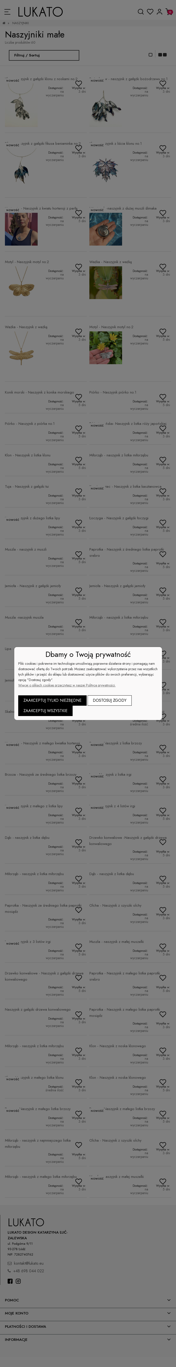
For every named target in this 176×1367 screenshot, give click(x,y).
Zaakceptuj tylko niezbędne (52, 700)
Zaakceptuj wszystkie (45, 711)
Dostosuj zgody (110, 700)
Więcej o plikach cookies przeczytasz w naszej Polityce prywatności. (67, 685)
